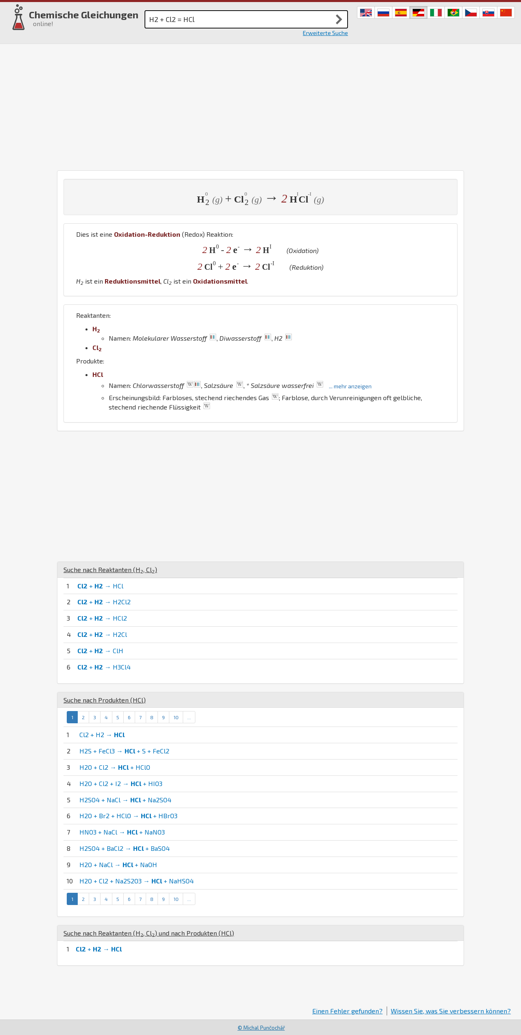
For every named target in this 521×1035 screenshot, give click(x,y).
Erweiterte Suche (325, 32)
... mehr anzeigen (350, 386)
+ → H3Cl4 (104, 667)
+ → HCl (100, 586)
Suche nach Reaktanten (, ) (110, 569)
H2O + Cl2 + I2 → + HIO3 (120, 783)
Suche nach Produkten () (104, 700)
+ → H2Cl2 (104, 602)
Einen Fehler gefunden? (347, 1011)
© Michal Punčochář (261, 1027)
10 (176, 717)
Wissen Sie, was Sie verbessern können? (451, 1011)
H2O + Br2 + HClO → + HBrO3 (128, 815)
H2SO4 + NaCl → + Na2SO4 (125, 800)
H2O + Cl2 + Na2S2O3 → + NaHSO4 (136, 881)
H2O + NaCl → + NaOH (118, 864)
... (189, 717)
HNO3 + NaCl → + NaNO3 (122, 832)
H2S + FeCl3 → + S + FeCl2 (124, 751)
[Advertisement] (260, 105)
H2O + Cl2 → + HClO (114, 767)
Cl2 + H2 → (102, 734)
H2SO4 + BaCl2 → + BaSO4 (124, 848)
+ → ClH (100, 650)
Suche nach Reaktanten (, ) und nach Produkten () (148, 933)
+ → (99, 949)
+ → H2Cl (102, 634)
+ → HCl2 (102, 618)
